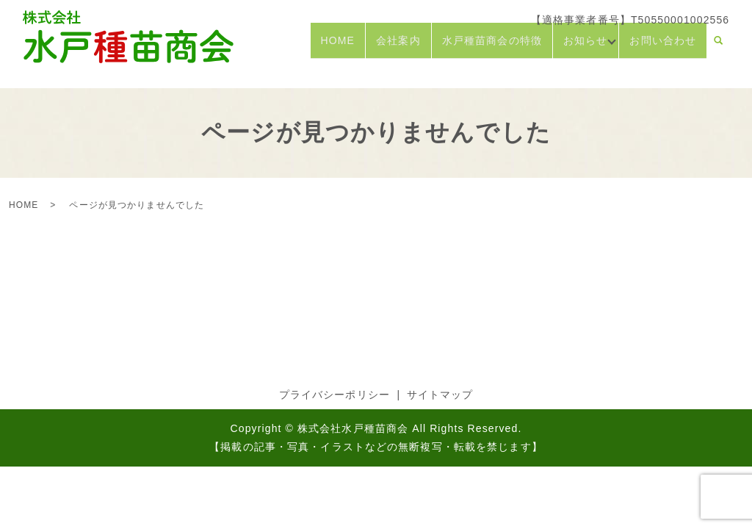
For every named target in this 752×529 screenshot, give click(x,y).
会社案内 (394, 46)
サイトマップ (440, 394)
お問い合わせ (662, 46)
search (718, 47)
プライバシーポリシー (334, 394)
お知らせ (581, 46)
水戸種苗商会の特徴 (488, 46)
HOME (333, 46)
